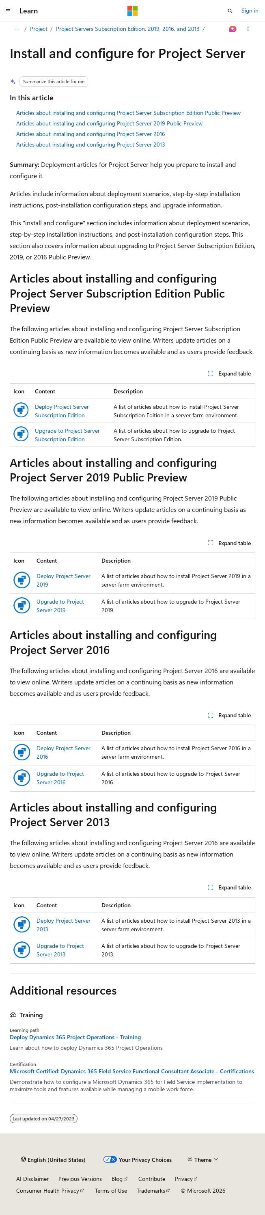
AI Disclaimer (32, 1179)
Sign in (250, 10)
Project (38, 28)
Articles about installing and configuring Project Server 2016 (90, 134)
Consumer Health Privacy (47, 1190)
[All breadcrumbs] (17, 29)
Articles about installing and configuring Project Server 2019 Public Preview (109, 123)
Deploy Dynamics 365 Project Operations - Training (75, 1037)
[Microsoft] (132, 11)
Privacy (184, 1179)
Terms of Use (111, 1190)
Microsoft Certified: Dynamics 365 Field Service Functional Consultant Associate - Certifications (132, 1071)
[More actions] (248, 29)
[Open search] (230, 11)
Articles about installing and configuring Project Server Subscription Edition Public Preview (128, 113)
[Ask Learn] (233, 29)
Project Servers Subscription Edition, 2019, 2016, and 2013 (128, 28)
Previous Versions (80, 1179)
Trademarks (151, 1190)
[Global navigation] (8, 11)
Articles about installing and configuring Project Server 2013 (90, 144)
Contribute (151, 1179)
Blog (117, 1179)
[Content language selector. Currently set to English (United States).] (53, 1159)
